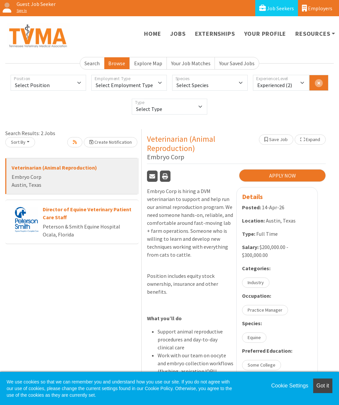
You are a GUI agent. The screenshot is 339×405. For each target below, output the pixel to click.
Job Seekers (276, 8)
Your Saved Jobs (237, 63)
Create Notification (110, 142)
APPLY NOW (282, 175)
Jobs (177, 33)
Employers (317, 8)
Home (152, 33)
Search (92, 63)
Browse (116, 63)
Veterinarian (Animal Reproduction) (54, 167)
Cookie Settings (289, 385)
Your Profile (265, 33)
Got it (322, 385)
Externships (215, 33)
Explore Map (148, 63)
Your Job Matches (191, 63)
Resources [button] (312, 33)
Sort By (18, 142)
